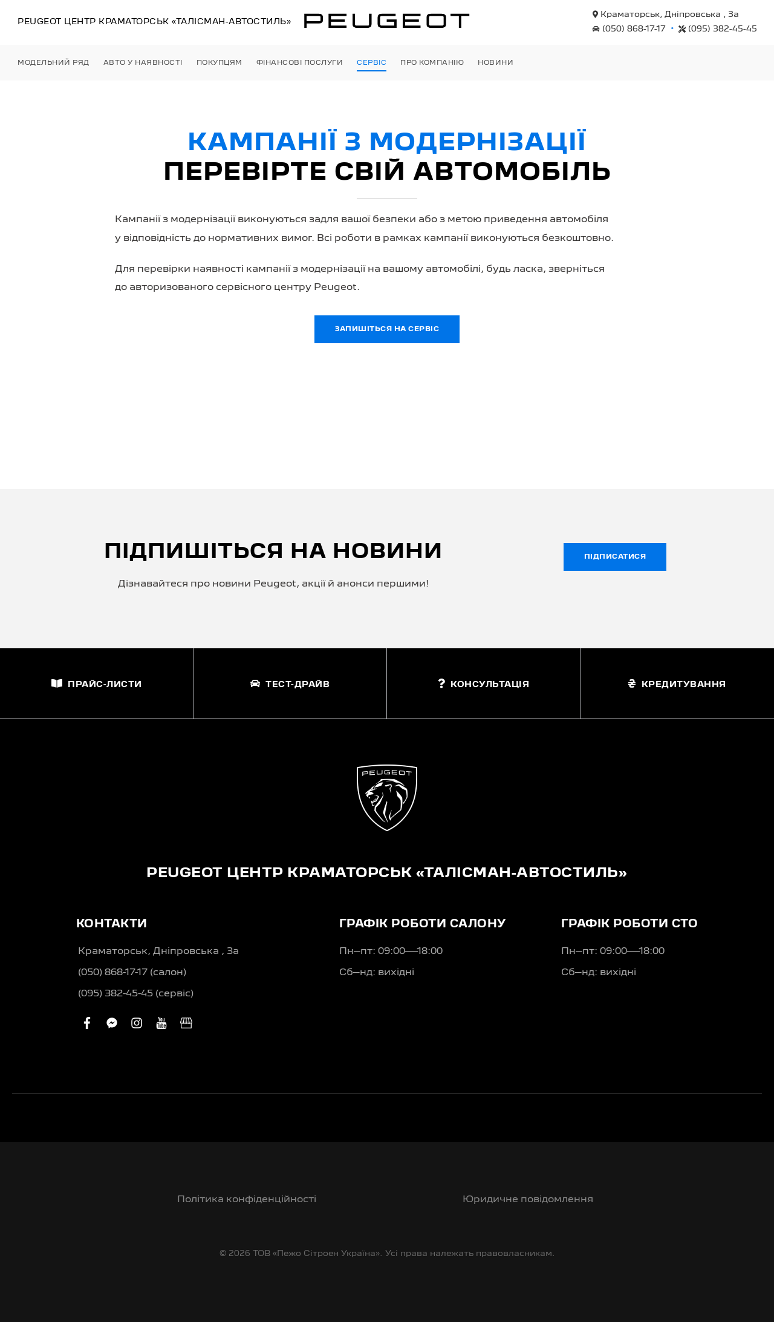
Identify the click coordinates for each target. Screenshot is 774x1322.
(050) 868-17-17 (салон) (132, 972)
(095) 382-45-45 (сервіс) (136, 994)
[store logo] (387, 21)
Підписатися (615, 557)
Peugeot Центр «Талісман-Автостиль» (154, 21)
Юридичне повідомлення (528, 1199)
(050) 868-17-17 (629, 29)
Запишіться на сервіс (387, 329)
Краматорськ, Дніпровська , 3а (666, 14)
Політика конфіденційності (246, 1199)
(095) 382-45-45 (717, 29)
